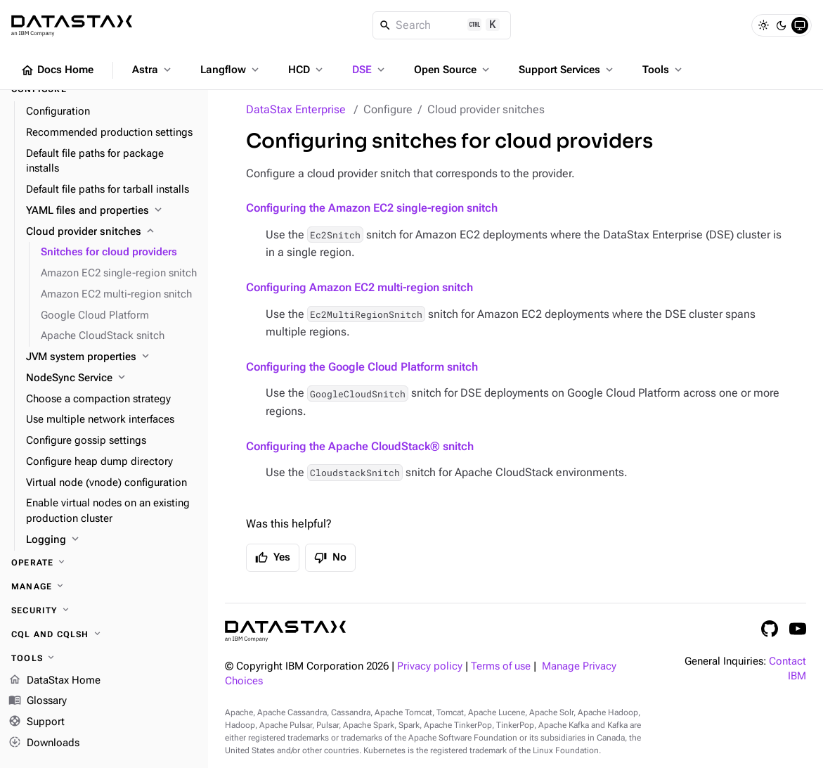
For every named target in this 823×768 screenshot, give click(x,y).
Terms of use (501, 666)
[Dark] (781, 25)
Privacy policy (429, 666)
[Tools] (104, 658)
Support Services (567, 69)
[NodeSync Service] (111, 378)
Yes (272, 557)
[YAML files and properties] (111, 211)
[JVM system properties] (111, 357)
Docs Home (56, 70)
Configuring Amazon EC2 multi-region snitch (359, 287)
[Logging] (111, 540)
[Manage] (104, 587)
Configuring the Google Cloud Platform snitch (362, 366)
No (330, 557)
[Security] (104, 610)
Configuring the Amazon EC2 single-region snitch (372, 208)
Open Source (453, 69)
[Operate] (104, 563)
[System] (799, 25)
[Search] (441, 25)
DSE (369, 69)
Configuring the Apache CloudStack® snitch (360, 446)
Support (36, 723)
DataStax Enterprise (296, 109)
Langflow (230, 69)
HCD (306, 69)
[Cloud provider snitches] (111, 232)
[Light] (763, 25)
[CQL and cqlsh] (104, 634)
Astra (153, 69)
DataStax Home (54, 681)
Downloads (43, 743)
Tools (663, 69)
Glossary (37, 702)
